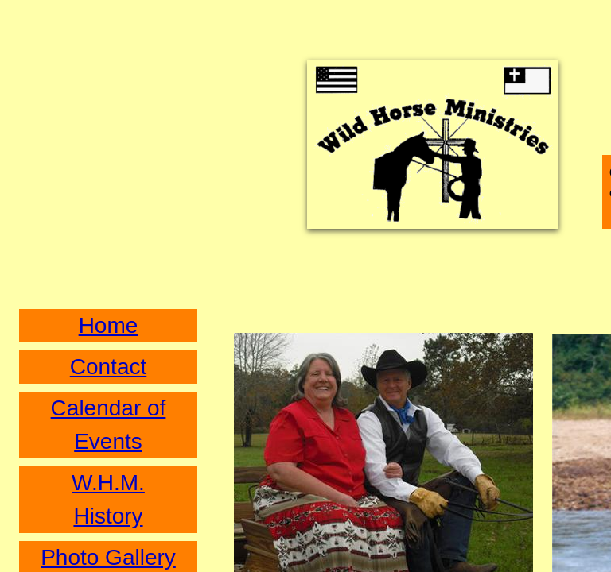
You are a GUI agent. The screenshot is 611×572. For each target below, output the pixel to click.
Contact (108, 366)
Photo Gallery (108, 557)
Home (108, 325)
